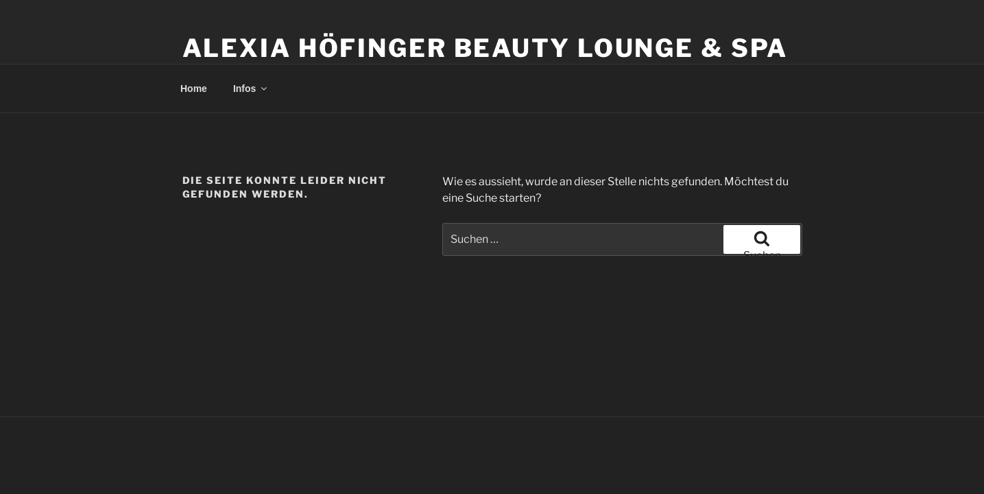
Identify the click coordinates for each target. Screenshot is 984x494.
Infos (251, 88)
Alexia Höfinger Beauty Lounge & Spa (485, 48)
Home (193, 88)
